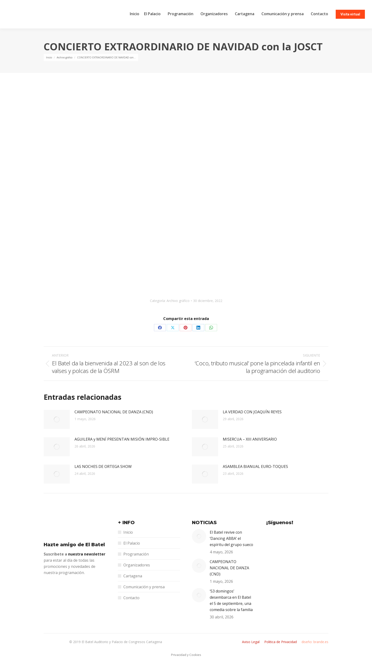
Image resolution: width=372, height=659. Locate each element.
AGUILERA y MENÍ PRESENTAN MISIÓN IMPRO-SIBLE (121, 439)
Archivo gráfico (178, 300)
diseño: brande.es (315, 642)
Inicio (128, 532)
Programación (136, 554)
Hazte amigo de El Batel (74, 544)
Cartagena (132, 576)
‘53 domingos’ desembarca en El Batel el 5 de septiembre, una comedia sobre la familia (231, 600)
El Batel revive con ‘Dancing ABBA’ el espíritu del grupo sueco (231, 538)
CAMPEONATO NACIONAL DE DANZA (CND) (113, 411)
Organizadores (136, 565)
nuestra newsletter (86, 554)
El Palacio (131, 543)
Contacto (131, 597)
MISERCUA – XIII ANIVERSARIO (250, 439)
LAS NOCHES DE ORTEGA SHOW (103, 466)
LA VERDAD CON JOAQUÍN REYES (252, 411)
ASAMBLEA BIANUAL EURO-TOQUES (255, 466)
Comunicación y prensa (144, 586)
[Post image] (57, 419)
